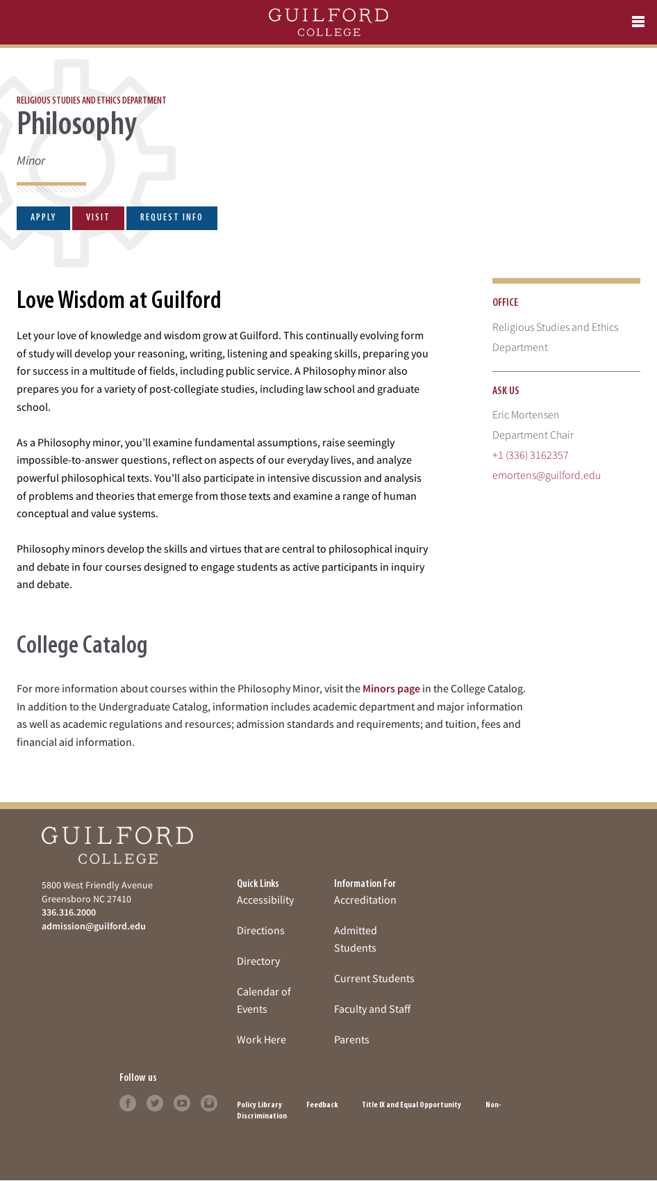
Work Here (261, 1039)
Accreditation (365, 899)
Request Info (171, 218)
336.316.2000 (69, 912)
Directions (261, 930)
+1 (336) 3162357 (530, 455)
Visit (98, 218)
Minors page (391, 688)
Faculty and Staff (372, 1009)
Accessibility (265, 899)
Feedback (322, 1105)
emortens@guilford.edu (546, 475)
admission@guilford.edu (94, 926)
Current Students (374, 978)
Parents (351, 1039)
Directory (258, 961)
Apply (43, 218)
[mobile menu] (638, 22)
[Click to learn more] (127, 1102)
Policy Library (259, 1105)
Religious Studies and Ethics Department (92, 101)
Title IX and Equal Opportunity (411, 1105)
